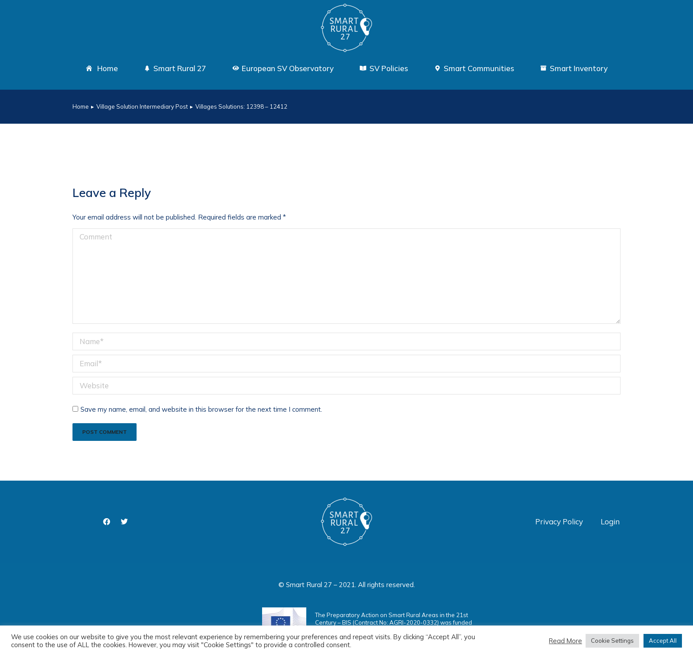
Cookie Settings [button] (612, 640)
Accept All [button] (663, 640)
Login (610, 521)
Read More (565, 641)
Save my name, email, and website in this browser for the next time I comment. (201, 409)
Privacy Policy (559, 521)
